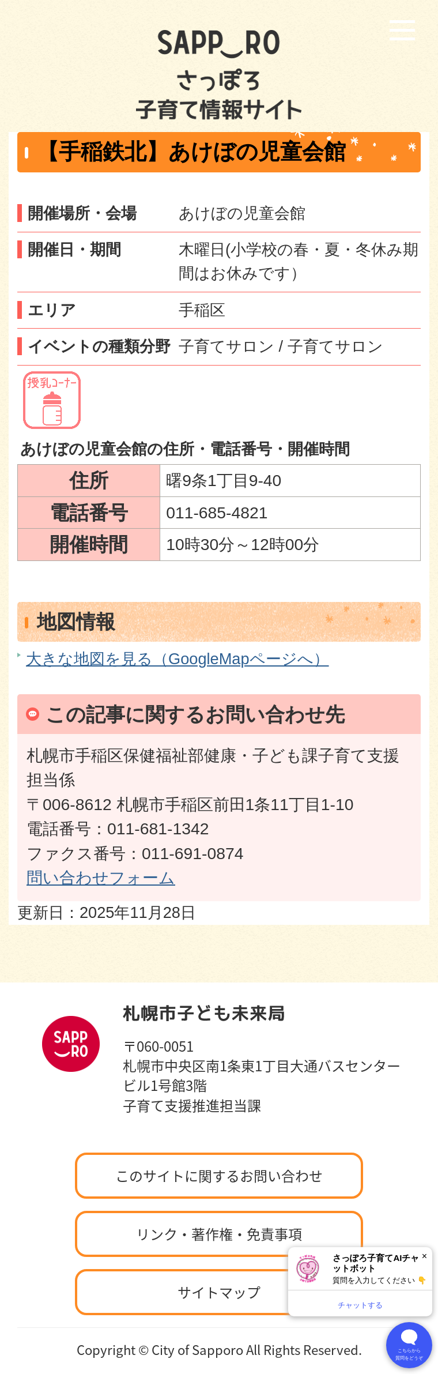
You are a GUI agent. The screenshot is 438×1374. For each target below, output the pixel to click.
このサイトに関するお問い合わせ (219, 1175)
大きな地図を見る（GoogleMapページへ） (177, 659)
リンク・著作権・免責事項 (219, 1234)
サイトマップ (219, 1292)
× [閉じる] (424, 1256)
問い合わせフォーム (101, 877)
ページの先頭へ (371, 979)
